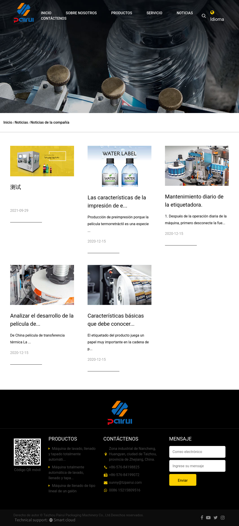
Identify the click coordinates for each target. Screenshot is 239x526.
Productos (121, 13)
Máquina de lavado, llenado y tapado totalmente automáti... (72, 454)
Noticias (185, 13)
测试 (15, 187)
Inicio (46, 13)
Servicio (154, 13)
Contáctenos (53, 18)
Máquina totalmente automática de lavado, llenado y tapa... (66, 472)
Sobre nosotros (81, 13)
